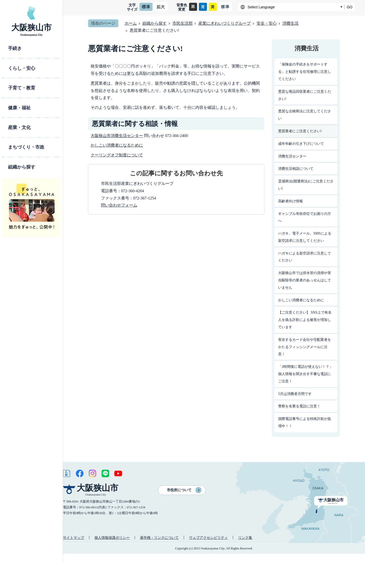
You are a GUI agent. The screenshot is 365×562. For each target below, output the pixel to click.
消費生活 (290, 23)
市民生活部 (182, 23)
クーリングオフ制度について (117, 155)
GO (349, 7)
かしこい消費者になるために (117, 145)
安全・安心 (267, 23)
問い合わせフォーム (119, 205)
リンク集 (245, 538)
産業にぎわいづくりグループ (224, 23)
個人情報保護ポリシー (112, 538)
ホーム (131, 23)
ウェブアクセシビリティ (208, 538)
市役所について (179, 490)
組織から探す (154, 23)
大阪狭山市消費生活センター (117, 136)
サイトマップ (73, 538)
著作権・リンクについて (159, 538)
